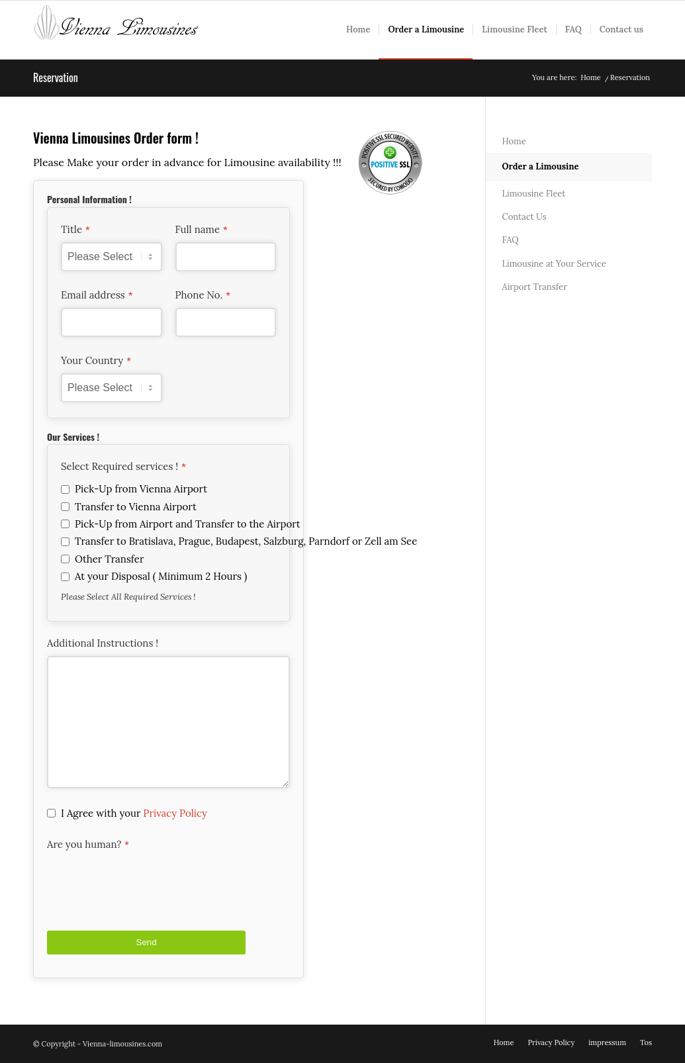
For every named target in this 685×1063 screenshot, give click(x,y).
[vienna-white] (116, 30)
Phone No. (202, 295)
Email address (97, 295)
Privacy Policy (175, 813)
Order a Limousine (540, 166)
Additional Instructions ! (102, 643)
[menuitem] (358, 30)
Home (514, 141)
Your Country (96, 361)
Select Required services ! (123, 467)
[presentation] (147, 883)
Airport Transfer (534, 287)
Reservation (55, 77)
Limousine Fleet (534, 193)
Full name (201, 230)
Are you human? (88, 845)
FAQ (510, 240)
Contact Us (524, 216)
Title (75, 230)
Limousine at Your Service (554, 263)
